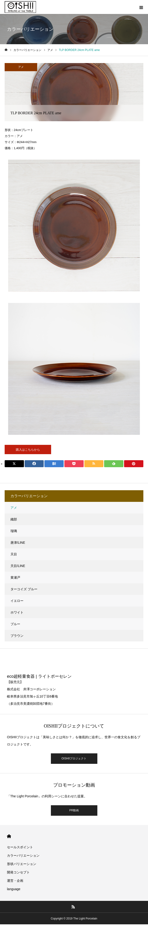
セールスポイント (20, 847)
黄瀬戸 (15, 577)
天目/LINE (17, 566)
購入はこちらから (28, 449)
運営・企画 (15, 880)
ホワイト (16, 612)
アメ (21, 67)
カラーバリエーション (23, 855)
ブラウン (16, 635)
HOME (9, 836)
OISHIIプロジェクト (73, 758)
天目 (13, 554)
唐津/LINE (17, 542)
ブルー (15, 624)
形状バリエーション (21, 864)
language (13, 889)
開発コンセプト (18, 872)
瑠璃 (13, 531)
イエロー (16, 601)
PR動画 (74, 810)
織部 (13, 519)
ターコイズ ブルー (23, 589)
